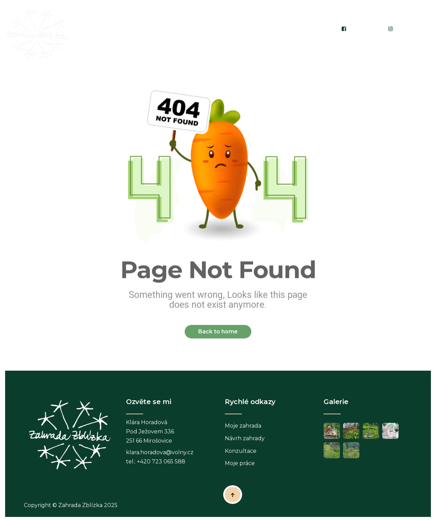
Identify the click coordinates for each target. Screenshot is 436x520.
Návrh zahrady (245, 441)
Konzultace (240, 453)
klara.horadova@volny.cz (159, 455)
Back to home (218, 335)
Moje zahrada (243, 428)
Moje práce (240, 466)
